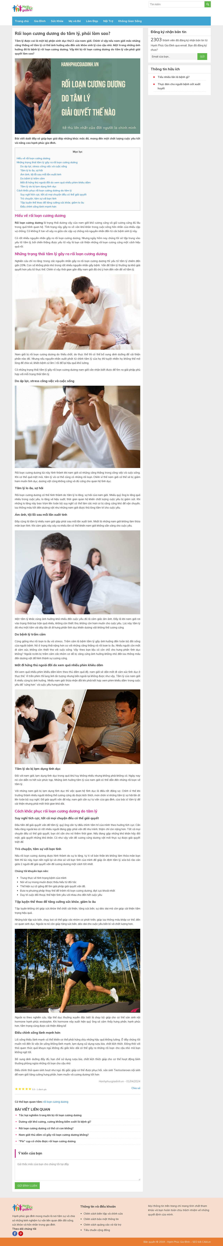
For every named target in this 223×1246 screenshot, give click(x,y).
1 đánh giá (39, 1089)
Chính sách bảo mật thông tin (101, 1219)
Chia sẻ (136, 1088)
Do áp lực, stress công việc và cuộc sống (43, 166)
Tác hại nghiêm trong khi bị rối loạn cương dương (50, 1115)
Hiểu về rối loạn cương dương (33, 158)
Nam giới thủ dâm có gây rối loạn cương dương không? (54, 1134)
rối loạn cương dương (55, 1101)
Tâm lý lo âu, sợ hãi (31, 170)
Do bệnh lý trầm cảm (32, 178)
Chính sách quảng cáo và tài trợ (102, 1224)
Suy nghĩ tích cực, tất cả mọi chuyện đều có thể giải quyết (53, 194)
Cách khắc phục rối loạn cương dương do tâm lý (44, 190)
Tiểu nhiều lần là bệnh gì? (174, 77)
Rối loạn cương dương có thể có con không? (46, 1128)
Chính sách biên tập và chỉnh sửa (103, 1213)
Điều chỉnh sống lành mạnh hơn (38, 206)
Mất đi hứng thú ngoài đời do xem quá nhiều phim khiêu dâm (55, 182)
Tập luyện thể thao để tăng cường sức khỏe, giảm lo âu (52, 202)
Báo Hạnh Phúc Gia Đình (43, 8)
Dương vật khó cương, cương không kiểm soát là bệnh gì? (55, 1121)
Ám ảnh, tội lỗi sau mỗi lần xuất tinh (40, 174)
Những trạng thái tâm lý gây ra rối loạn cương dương (47, 162)
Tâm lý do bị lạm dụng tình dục (38, 186)
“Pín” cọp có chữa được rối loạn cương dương (47, 1141)
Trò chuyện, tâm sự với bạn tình (38, 198)
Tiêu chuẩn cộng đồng (97, 1230)
